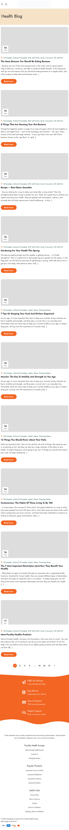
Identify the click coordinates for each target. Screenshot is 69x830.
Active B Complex (20, 57)
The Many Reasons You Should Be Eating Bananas (25, 61)
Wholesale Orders (34, 758)
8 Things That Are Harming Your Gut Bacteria (23, 124)
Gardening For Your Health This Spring (20, 250)
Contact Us (34, 754)
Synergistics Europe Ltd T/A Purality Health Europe (22, 819)
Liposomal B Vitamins (34, 779)
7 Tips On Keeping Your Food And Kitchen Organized (27, 313)
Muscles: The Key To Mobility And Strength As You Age (28, 376)
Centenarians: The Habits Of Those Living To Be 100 (27, 502)
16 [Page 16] (44, 665)
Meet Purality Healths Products (16, 634)
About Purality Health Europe (34, 750)
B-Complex (8, 57)
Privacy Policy (34, 795)
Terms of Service (34, 799)
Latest (30, 310)
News (36, 310)
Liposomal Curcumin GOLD (34, 770)
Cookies (34, 803)
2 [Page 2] (19, 665)
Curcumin (49, 57)
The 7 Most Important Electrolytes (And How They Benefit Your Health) (32, 567)
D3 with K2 (58, 57)
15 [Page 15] (39, 665)
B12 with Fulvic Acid (36, 57)
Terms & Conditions (34, 807)
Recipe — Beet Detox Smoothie (16, 187)
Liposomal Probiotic (34, 783)
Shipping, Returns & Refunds (34, 811)
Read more (8, 81)
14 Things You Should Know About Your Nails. (24, 439)
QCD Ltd (14, 821)
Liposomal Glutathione (34, 775)
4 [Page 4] (29, 665)
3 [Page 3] (24, 665)
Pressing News (45, 310)
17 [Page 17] (49, 665)
